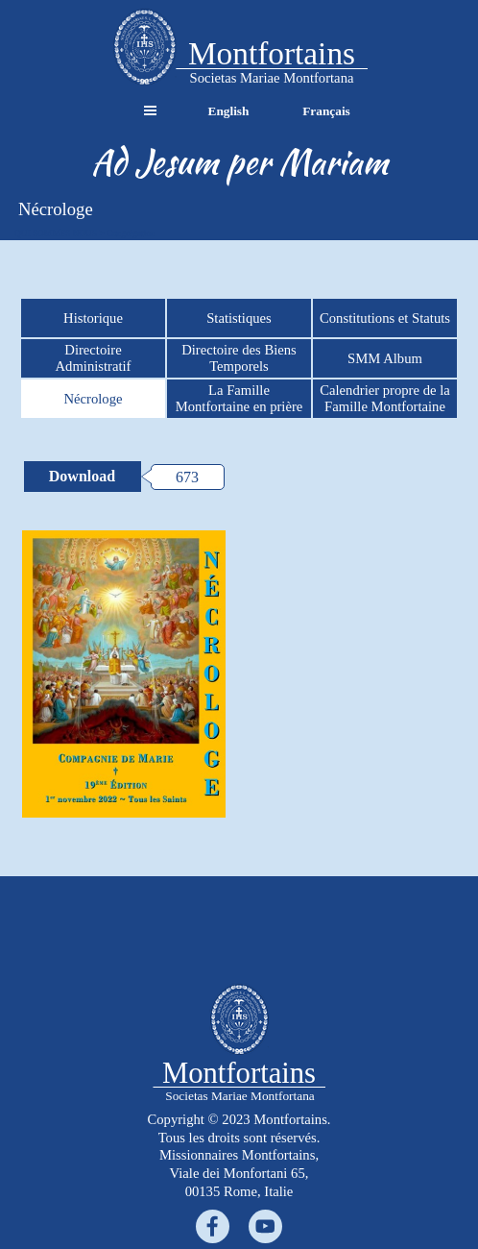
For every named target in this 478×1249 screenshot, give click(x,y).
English (229, 111)
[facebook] (212, 1226)
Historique (93, 318)
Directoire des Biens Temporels (239, 358)
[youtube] (265, 1226)
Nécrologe (92, 398)
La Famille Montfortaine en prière (239, 398)
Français (326, 111)
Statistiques (239, 318)
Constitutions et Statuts (385, 318)
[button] (144, 48)
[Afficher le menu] (150, 111)
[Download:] (82, 476)
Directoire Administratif (93, 358)
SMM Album (384, 358)
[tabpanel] (239, 162)
